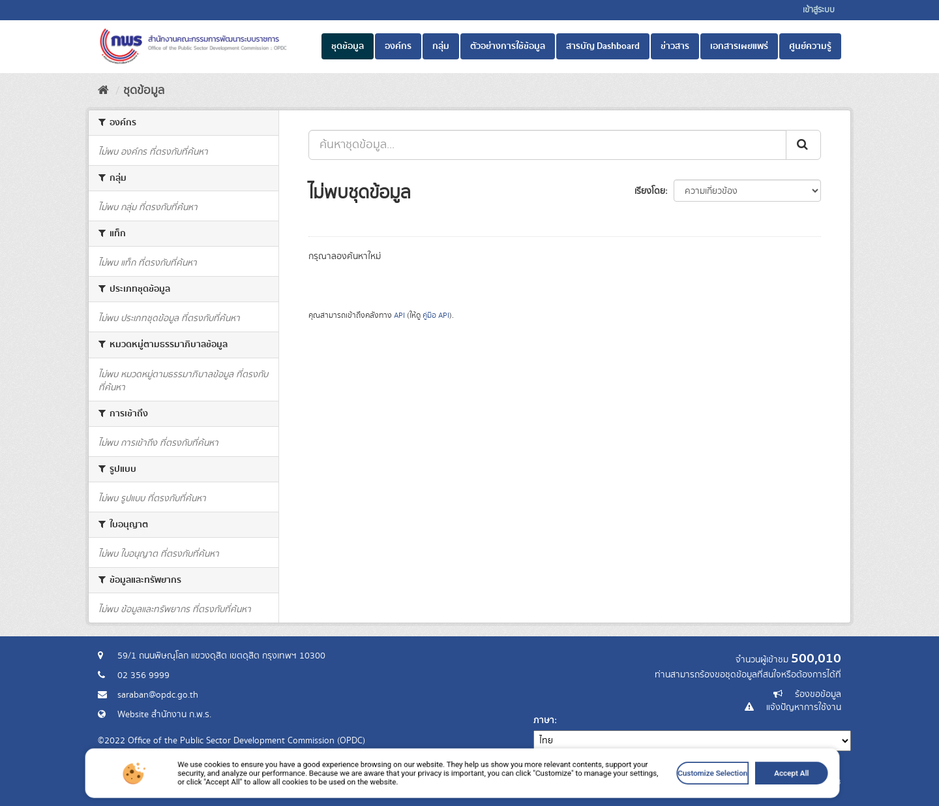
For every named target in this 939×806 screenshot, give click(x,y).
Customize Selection (641, 788)
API (399, 315)
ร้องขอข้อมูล (818, 694)
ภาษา (543, 720)
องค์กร (398, 46)
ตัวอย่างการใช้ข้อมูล (507, 46)
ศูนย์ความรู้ (810, 46)
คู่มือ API (436, 315)
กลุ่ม (440, 46)
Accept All (700, 788)
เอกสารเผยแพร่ (739, 46)
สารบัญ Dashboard (603, 46)
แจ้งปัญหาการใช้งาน (803, 707)
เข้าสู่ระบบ (819, 10)
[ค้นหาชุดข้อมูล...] (547, 145)
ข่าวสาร (675, 46)
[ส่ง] (803, 145)
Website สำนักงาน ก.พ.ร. (164, 714)
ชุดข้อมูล (347, 46)
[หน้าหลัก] (103, 90)
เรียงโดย (649, 191)
